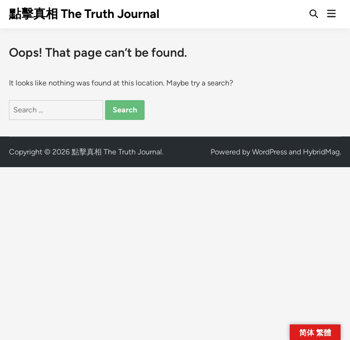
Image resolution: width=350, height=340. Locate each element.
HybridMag (321, 151)
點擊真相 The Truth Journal (84, 13)
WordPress (269, 151)
